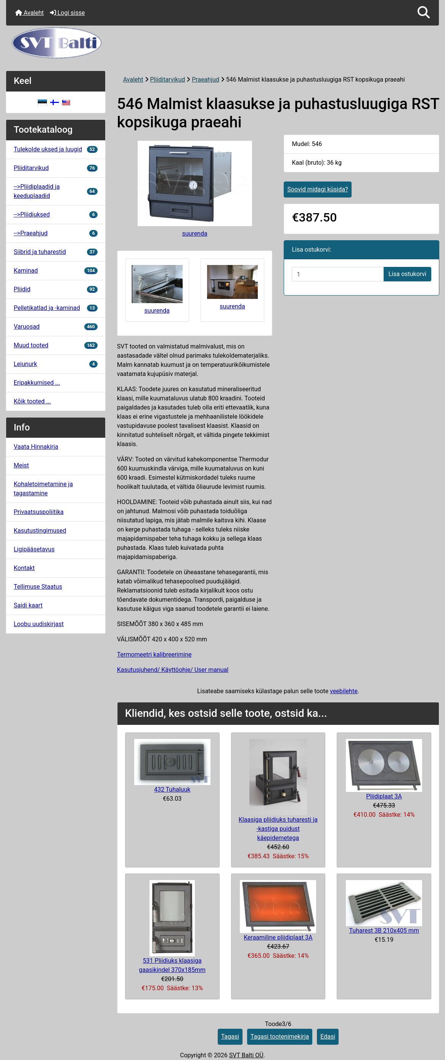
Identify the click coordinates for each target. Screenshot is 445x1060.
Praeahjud (205, 79)
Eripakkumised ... (37, 382)
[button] (423, 12)
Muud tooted (56, 345)
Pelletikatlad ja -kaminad (56, 308)
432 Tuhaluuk (172, 789)
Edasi (327, 1036)
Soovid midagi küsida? (317, 189)
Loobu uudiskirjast (39, 624)
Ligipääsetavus (34, 549)
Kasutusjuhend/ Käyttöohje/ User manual (172, 669)
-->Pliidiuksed (56, 214)
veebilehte (343, 691)
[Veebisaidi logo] (222, 42)
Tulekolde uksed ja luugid (56, 149)
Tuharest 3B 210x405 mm (384, 930)
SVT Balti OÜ (246, 1055)
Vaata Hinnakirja (36, 446)
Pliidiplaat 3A (384, 796)
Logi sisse (67, 12)
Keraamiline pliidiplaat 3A (278, 937)
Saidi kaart (28, 605)
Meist (21, 465)
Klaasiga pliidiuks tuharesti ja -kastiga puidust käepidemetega (278, 829)
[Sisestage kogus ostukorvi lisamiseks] (338, 274)
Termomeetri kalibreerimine (154, 654)
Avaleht (29, 12)
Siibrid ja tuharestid (56, 251)
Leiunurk (56, 364)
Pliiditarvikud (167, 79)
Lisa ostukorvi (407, 274)
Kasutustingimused (40, 530)
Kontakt (24, 568)
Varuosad (56, 326)
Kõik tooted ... (32, 401)
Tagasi (230, 1036)
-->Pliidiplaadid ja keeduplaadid (56, 191)
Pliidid (56, 289)
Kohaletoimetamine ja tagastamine (43, 488)
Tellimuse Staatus (38, 586)
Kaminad (56, 270)
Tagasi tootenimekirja (280, 1036)
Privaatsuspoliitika (39, 512)
